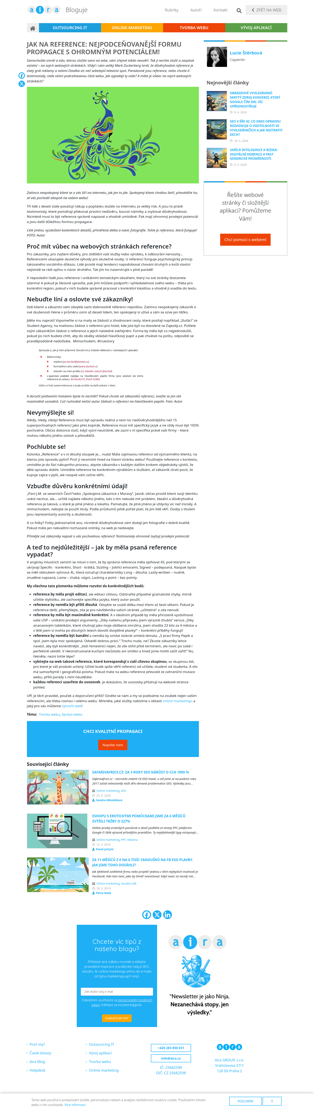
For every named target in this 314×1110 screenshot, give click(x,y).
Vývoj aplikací (256, 27)
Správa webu (72, 714)
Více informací (75, 1105)
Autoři (195, 10)
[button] (113, 136)
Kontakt (221, 10)
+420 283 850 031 (171, 1048)
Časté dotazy (40, 1053)
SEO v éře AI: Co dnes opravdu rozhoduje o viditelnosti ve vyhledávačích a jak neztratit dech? (256, 128)
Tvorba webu (194, 27)
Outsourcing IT (70, 27)
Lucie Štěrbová (246, 53)
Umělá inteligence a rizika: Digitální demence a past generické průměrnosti (254, 154)
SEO (123, 791)
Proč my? (37, 1044)
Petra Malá (103, 893)
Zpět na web (268, 10)
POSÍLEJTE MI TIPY (116, 1018)
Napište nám (112, 745)
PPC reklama (129, 840)
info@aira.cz (171, 1058)
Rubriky (171, 10)
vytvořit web (71, 706)
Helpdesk (38, 1070)
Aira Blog (37, 1061)
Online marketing (132, 27)
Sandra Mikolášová (109, 800)
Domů (33, 27)
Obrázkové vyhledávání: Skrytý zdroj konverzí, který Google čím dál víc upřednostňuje (255, 99)
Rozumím (245, 1101)
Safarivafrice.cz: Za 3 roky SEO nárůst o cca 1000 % (140, 772)
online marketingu (177, 701)
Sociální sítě (128, 883)
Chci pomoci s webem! (245, 239)
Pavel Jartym (105, 849)
